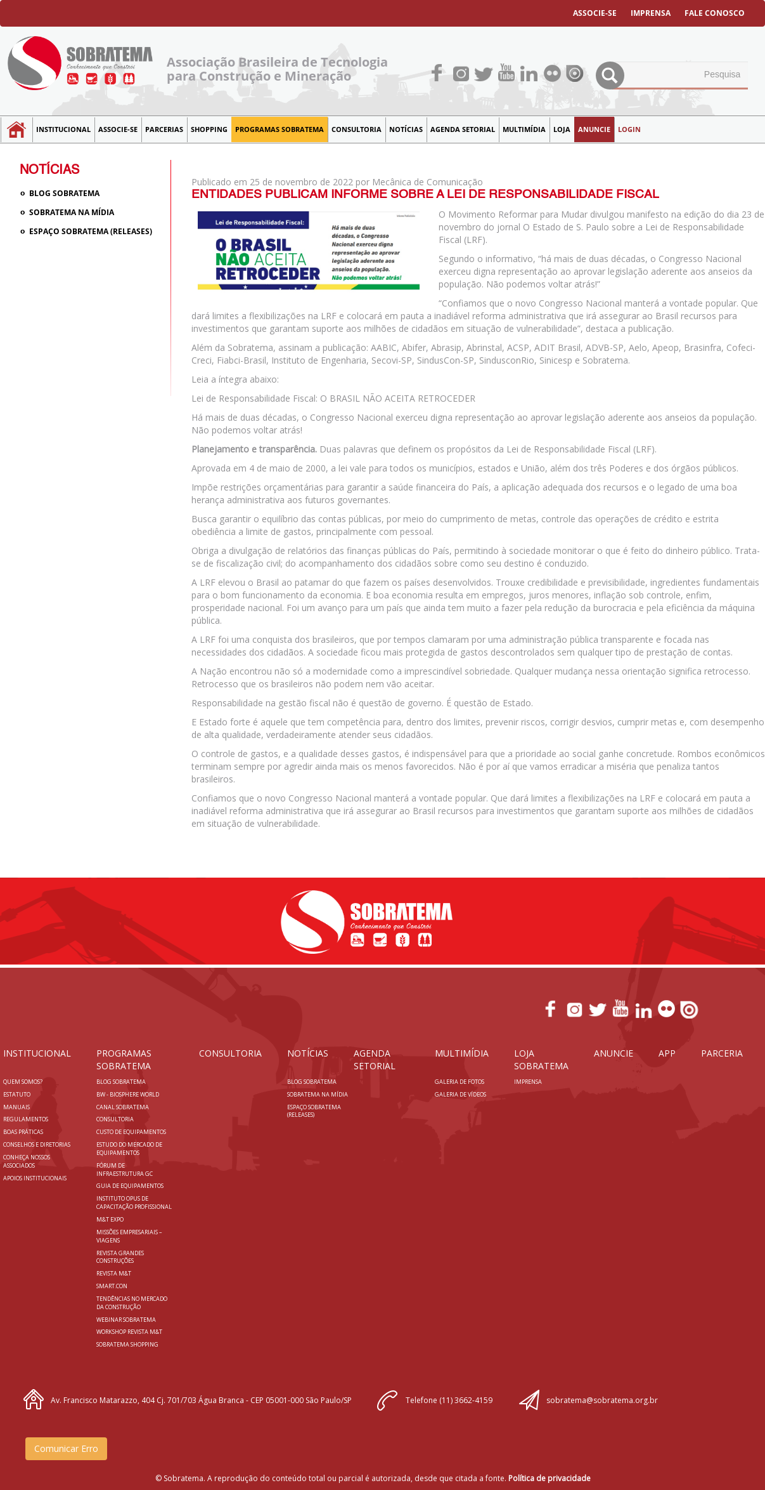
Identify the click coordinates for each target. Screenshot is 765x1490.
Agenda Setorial (462, 129)
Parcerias (164, 129)
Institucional (63, 129)
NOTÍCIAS (406, 129)
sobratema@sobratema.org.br (602, 1400)
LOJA (561, 129)
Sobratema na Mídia (71, 212)
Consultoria (356, 129)
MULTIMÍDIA (524, 129)
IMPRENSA (651, 13)
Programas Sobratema (279, 129)
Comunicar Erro (66, 1448)
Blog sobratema (64, 193)
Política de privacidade (549, 1478)
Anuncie (594, 129)
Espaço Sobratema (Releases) (90, 231)
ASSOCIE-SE (595, 13)
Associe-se (118, 129)
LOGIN (629, 129)
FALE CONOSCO (715, 13)
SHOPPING (209, 129)
